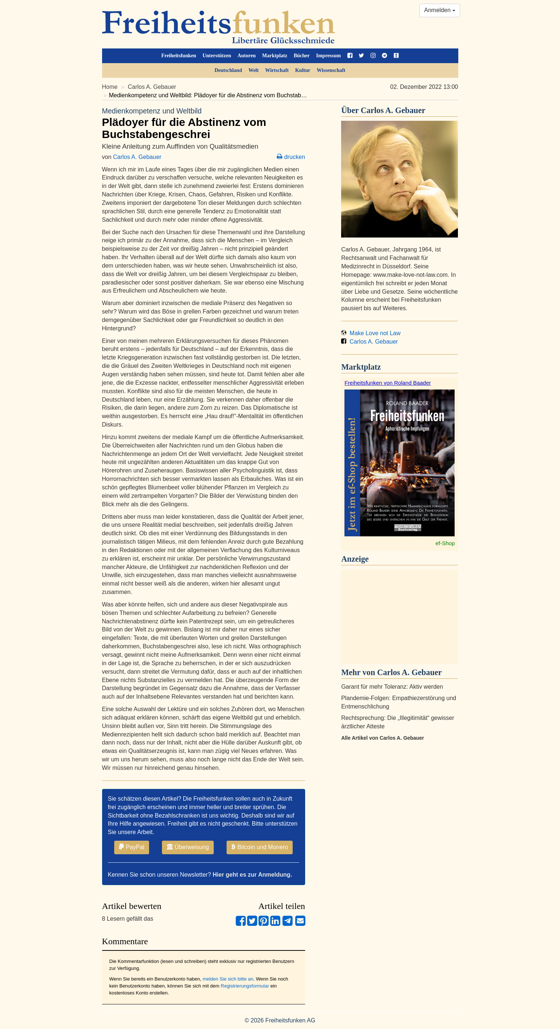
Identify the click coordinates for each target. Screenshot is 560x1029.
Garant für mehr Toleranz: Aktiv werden (392, 687)
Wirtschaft (277, 70)
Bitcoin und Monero (259, 847)
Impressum (328, 55)
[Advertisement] (399, 617)
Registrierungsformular (245, 986)
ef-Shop (445, 543)
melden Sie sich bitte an (228, 979)
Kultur (302, 70)
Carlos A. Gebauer (152, 87)
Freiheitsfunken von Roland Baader (387, 383)
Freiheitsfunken (178, 55)
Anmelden (439, 10)
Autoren (247, 55)
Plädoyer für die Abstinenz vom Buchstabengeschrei (203, 123)
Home (110, 87)
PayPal (131, 847)
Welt (253, 70)
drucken (291, 157)
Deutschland (228, 70)
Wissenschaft (331, 70)
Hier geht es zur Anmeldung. (252, 875)
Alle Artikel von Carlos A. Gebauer (382, 738)
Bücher (302, 55)
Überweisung (188, 847)
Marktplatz (274, 55)
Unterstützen (216, 55)
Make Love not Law (371, 333)
